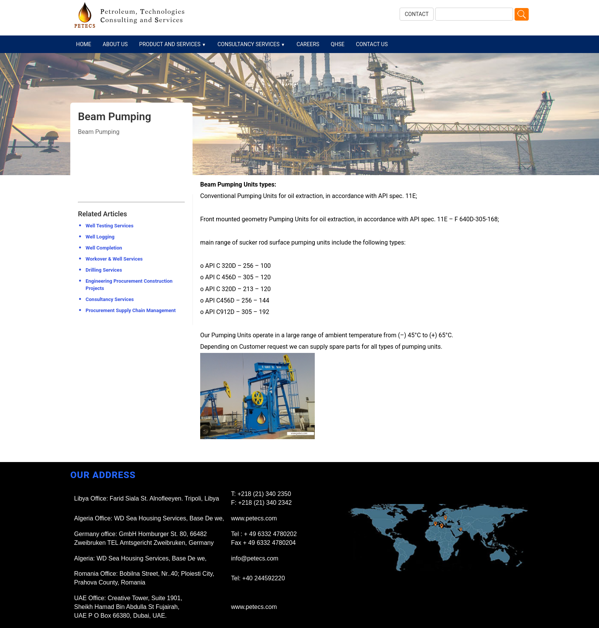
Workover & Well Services (114, 259)
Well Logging (100, 237)
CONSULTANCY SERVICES (251, 44)
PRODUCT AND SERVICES (172, 44)
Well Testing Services (109, 226)
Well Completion (104, 248)
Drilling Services (104, 270)
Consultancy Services (110, 299)
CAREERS (307, 44)
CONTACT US (372, 44)
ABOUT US (115, 44)
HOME (83, 44)
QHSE (338, 44)
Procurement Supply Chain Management (131, 310)
